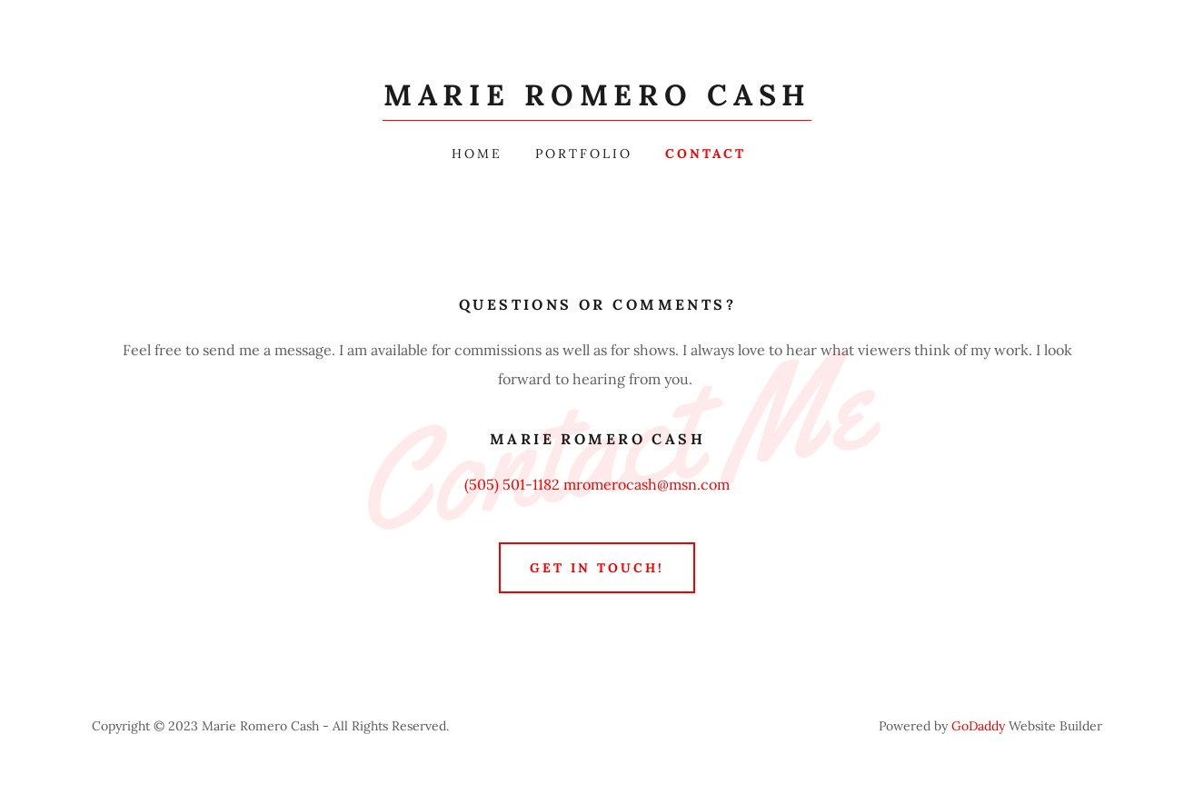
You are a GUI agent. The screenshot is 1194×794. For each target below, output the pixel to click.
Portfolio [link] (583, 153)
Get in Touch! (597, 568)
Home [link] (477, 153)
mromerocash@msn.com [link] (646, 484)
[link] (597, 100)
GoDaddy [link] (978, 726)
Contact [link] (705, 153)
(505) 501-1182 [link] (512, 484)
